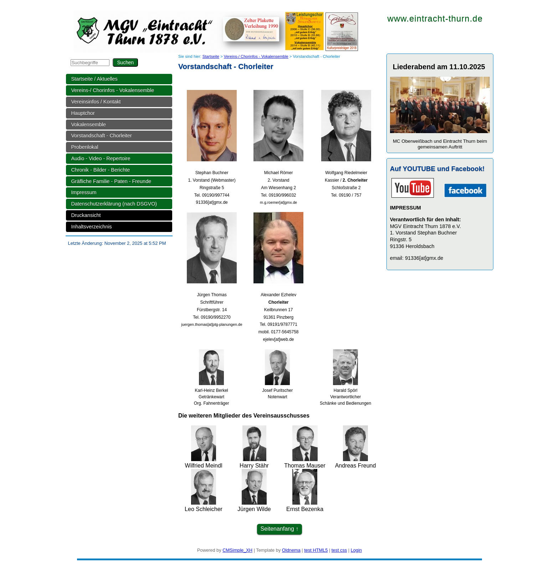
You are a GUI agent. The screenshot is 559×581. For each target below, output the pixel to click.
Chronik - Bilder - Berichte (100, 170)
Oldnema (291, 550)
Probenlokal (84, 147)
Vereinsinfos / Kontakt (95, 102)
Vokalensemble (88, 124)
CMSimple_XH (237, 550)
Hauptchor (82, 113)
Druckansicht (86, 215)
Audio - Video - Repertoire (100, 158)
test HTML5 (316, 550)
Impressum (83, 192)
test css (339, 550)
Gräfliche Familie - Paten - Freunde (111, 181)
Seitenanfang (277, 529)
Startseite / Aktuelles (94, 79)
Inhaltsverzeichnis (91, 226)
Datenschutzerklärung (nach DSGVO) (114, 204)
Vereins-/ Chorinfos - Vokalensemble (112, 90)
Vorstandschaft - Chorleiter (101, 135)
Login (356, 550)
